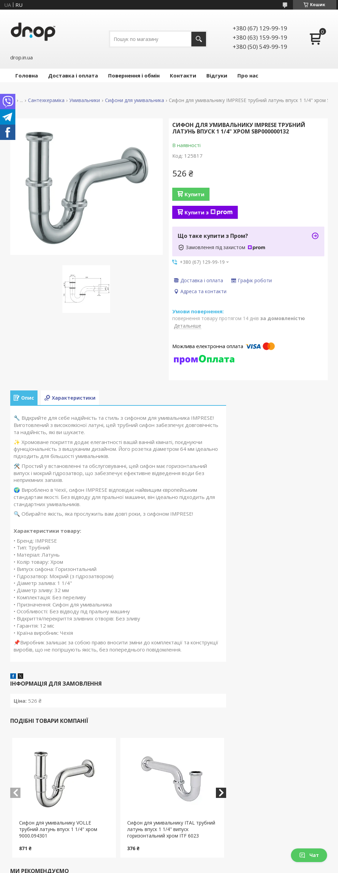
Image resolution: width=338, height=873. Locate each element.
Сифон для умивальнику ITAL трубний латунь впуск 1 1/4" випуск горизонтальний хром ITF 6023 (171, 829)
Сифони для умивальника (134, 100)
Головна (26, 75)
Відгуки (216, 75)
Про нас (247, 75)
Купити (194, 194)
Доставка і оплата (73, 75)
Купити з (209, 212)
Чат (309, 855)
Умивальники (84, 100)
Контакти (183, 75)
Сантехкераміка (46, 100)
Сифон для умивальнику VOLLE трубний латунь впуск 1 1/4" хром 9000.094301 (58, 829)
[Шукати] (198, 39)
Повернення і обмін (134, 75)
